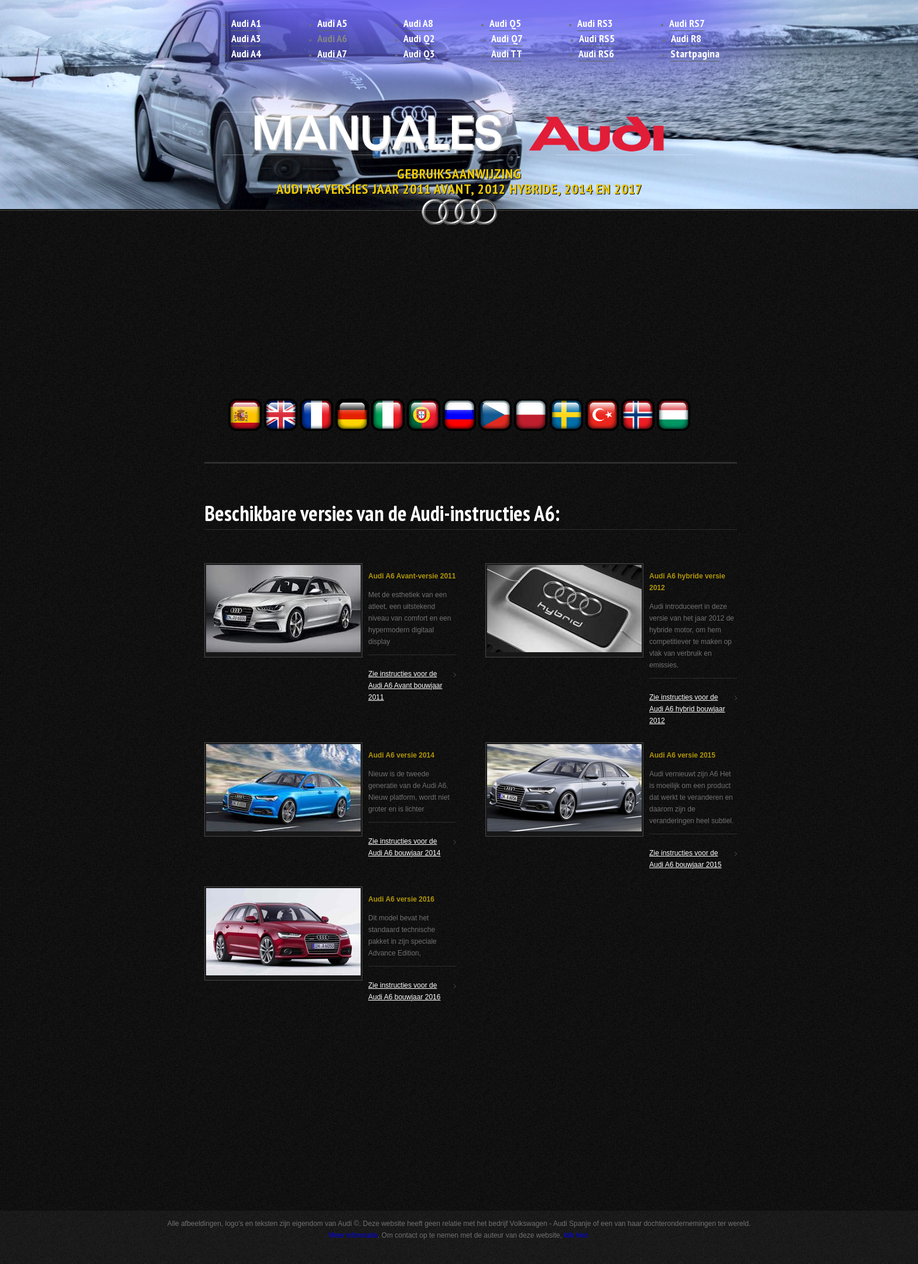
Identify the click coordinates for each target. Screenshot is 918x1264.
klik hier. (576, 1235)
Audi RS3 (595, 23)
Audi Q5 (505, 23)
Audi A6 (332, 38)
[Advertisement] (459, 315)
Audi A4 (246, 53)
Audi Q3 (419, 53)
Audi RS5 (597, 38)
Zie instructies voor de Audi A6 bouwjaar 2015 (685, 859)
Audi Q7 (507, 38)
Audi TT (506, 53)
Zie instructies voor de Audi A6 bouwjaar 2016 (404, 991)
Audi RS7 (687, 23)
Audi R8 (686, 38)
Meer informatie (353, 1235)
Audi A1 (246, 23)
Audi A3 (246, 38)
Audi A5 (332, 23)
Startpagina (695, 53)
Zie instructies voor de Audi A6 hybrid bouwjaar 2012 (687, 709)
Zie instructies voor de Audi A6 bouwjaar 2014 (404, 847)
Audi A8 (418, 23)
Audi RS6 (596, 53)
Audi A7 (332, 53)
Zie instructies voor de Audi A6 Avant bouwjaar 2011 (405, 685)
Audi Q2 (419, 38)
